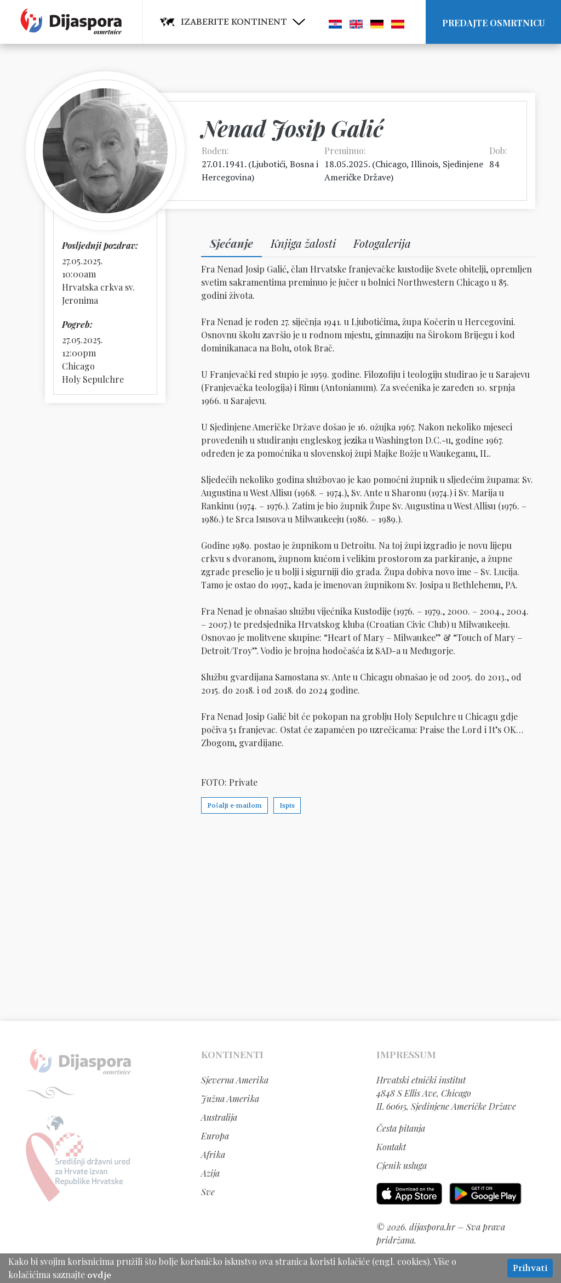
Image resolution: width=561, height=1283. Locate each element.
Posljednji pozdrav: (100, 245)
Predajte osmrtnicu (493, 23)
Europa (215, 1136)
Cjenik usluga (401, 1165)
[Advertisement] (280, 917)
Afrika (213, 1154)
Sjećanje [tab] (231, 243)
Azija (210, 1173)
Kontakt (391, 1147)
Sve (208, 1191)
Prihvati (530, 1268)
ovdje (99, 1275)
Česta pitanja (400, 1128)
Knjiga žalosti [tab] (303, 243)
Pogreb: (77, 324)
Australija (219, 1117)
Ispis (287, 805)
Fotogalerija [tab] (382, 243)
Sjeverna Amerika (234, 1080)
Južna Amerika (230, 1098)
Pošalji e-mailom (234, 805)
